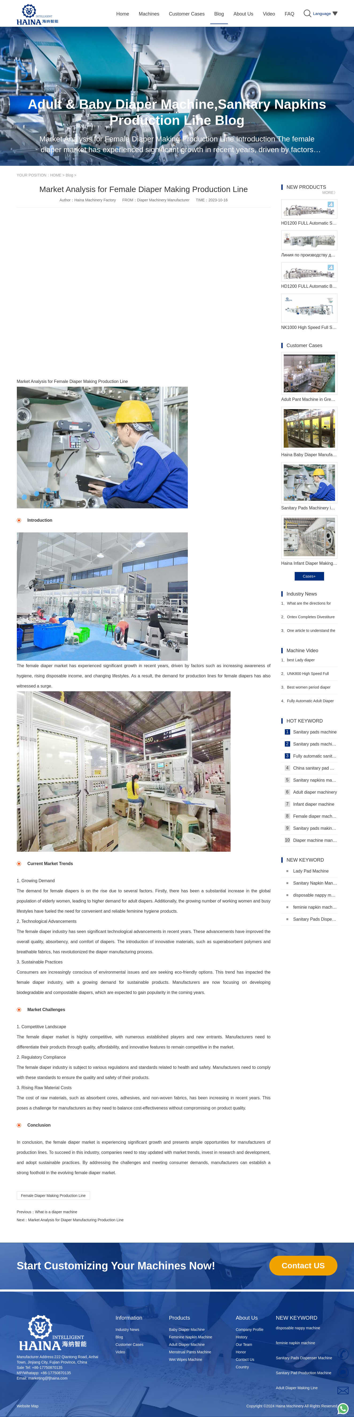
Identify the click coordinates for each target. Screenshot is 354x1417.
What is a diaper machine (56, 1212)
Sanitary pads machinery (311, 744)
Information (129, 1318)
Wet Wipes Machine (185, 1359)
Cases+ (309, 576)
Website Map (27, 1406)
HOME (55, 175)
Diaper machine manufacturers (311, 840)
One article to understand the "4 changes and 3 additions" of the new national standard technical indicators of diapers (308, 632)
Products (179, 1318)
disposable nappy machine (311, 895)
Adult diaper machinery (311, 792)
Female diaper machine (311, 816)
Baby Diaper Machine (187, 1329)
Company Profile (250, 1329)
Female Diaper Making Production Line (53, 1195)
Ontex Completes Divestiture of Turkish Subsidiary (308, 619)
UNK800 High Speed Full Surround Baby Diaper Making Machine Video (306, 675)
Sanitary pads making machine (311, 828)
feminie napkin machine (311, 907)
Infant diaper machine (309, 804)
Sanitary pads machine (311, 732)
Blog (69, 175)
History (242, 1337)
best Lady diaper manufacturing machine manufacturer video (300, 662)
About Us (247, 1318)
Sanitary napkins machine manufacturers (311, 780)
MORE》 (329, 192)
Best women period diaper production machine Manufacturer (309, 689)
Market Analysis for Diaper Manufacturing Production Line (75, 1220)
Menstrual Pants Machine (190, 1352)
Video (120, 1352)
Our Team (244, 1344)
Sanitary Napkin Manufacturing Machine (311, 883)
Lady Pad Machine (307, 871)
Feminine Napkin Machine (190, 1337)
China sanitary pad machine (311, 768)
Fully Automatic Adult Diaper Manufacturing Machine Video (307, 703)
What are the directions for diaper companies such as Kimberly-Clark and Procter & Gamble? (306, 605)
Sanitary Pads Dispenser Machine (311, 919)
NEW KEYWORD (297, 1318)
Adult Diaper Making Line (297, 1389)
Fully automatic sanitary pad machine (311, 756)
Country (242, 1367)
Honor (241, 1352)
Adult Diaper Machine (187, 1344)
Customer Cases (129, 1344)
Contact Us (245, 1359)
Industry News (127, 1329)
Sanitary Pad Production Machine (304, 1374)
